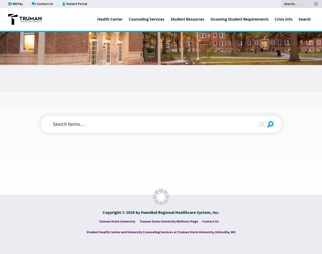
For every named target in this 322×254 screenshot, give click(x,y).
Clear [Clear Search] (262, 124)
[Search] (296, 4)
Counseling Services (146, 19)
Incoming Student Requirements (239, 19)
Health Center (110, 19)
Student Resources (187, 19)
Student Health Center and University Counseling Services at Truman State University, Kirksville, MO (161, 232)
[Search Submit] (270, 124)
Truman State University (117, 221)
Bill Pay (15, 4)
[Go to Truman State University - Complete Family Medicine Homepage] (24, 19)
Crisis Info (283, 19)
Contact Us (42, 4)
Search (305, 19)
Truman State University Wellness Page (168, 221)
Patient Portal (74, 4)
